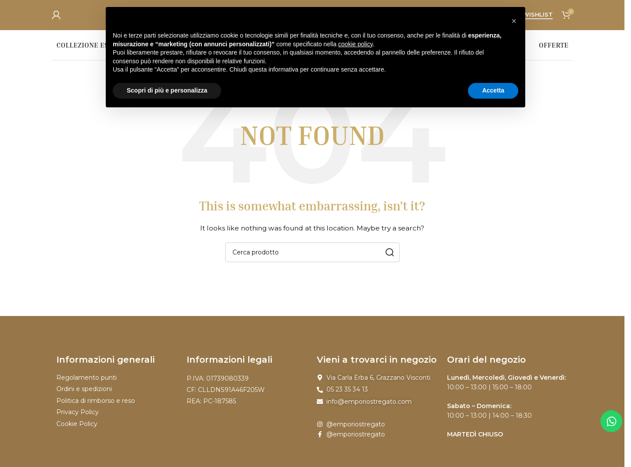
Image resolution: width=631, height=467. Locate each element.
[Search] (312, 257)
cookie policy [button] (355, 44)
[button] (514, 21)
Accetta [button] (493, 90)
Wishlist (538, 17)
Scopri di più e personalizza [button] (167, 90)
